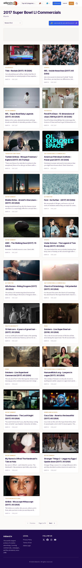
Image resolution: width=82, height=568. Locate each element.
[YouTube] (55, 540)
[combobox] (12, 23)
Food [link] (46, 327)
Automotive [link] (48, 198)
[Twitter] (44, 540)
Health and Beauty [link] (11, 327)
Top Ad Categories (28, 3)
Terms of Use (27, 543)
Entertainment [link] (10, 111)
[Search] (77, 3)
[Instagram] (51, 540)
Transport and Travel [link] (13, 155)
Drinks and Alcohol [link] (51, 413)
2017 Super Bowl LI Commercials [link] (54, 155)
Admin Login (27, 546)
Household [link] (9, 68)
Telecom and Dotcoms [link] (12, 499)
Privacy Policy (27, 540)
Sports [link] (46, 68)
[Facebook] (47, 540)
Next (52, 524)
